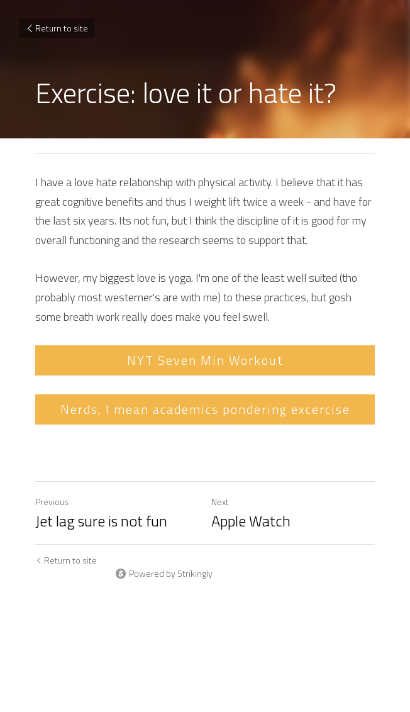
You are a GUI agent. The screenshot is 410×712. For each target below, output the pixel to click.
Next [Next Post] (220, 501)
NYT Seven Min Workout (205, 360)
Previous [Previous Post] (52, 501)
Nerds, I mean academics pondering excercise (205, 409)
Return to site (56, 28)
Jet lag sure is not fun (101, 520)
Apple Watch (251, 520)
